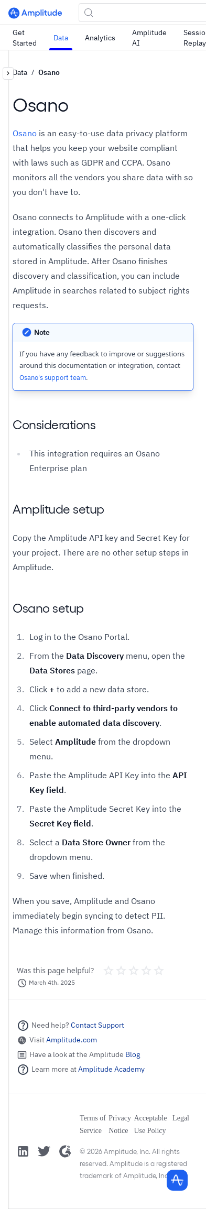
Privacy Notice (120, 1124)
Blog (132, 1054)
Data (60, 37)
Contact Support (97, 1025)
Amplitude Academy (111, 1069)
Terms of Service (93, 1124)
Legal (180, 1118)
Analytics (100, 37)
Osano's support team (52, 377)
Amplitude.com (71, 1039)
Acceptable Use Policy (150, 1124)
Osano (49, 72)
